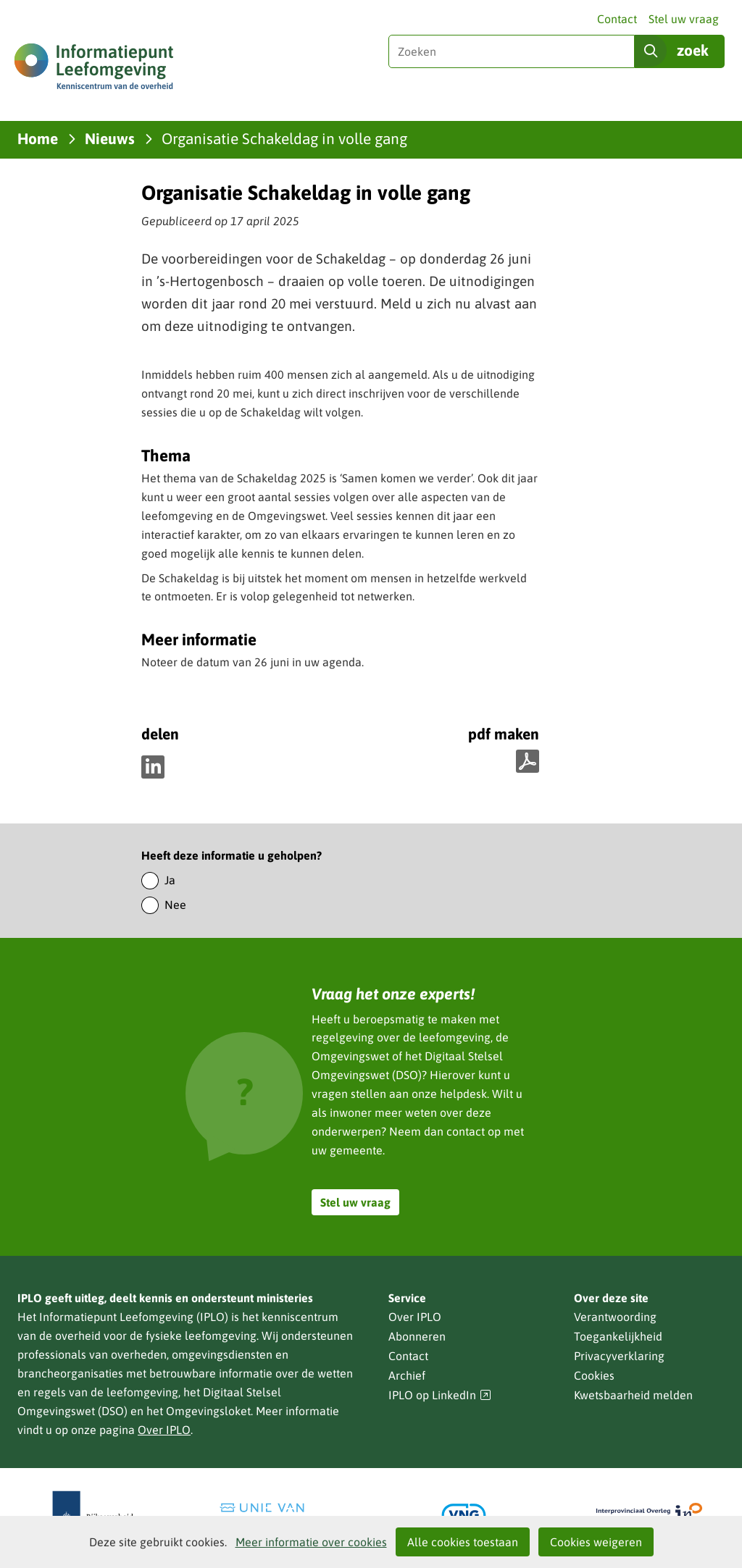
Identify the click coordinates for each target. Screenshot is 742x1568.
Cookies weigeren (596, 1541)
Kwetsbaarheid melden (633, 1394)
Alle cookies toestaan (462, 1541)
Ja (169, 879)
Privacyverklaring (619, 1355)
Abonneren (417, 1336)
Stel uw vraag (684, 18)
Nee (175, 904)
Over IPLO (164, 1429)
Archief (406, 1375)
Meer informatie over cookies (311, 1541)
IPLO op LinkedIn (439, 1395)
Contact (617, 18)
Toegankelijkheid (618, 1336)
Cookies (594, 1375)
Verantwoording (615, 1316)
